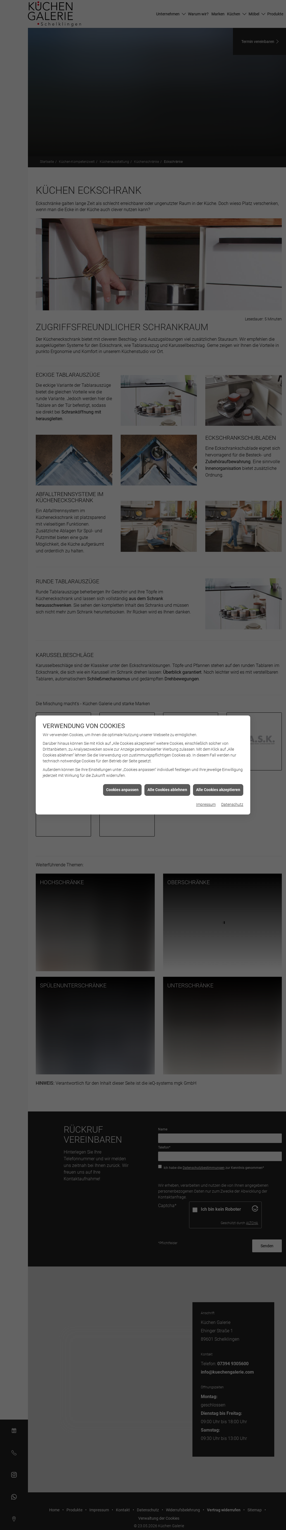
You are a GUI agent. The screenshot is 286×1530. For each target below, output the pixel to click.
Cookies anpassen (122, 789)
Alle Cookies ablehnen (167, 789)
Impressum (206, 804)
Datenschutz (232, 804)
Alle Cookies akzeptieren (218, 789)
